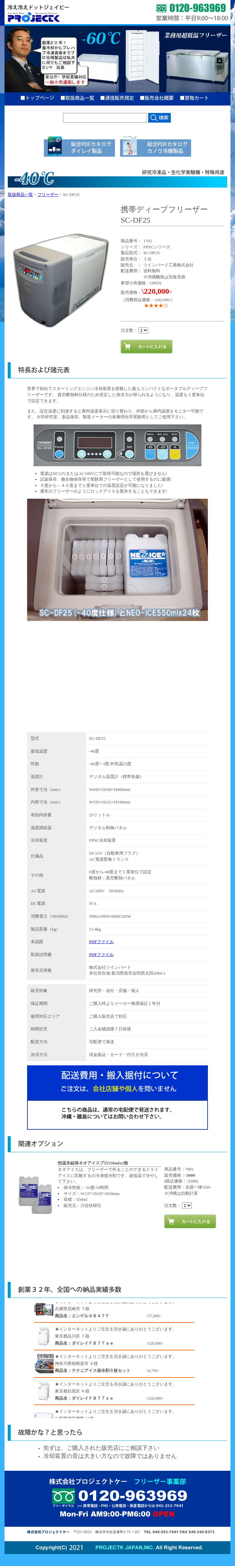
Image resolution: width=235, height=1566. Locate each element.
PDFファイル (101, 941)
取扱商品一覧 (20, 194)
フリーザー (47, 194)
